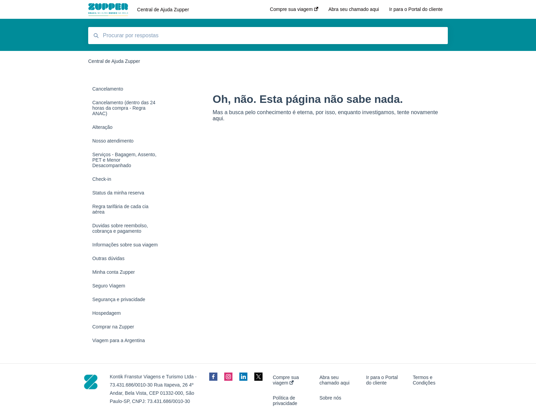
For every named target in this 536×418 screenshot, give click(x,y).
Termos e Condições (424, 380)
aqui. (219, 118)
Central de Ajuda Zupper (163, 9)
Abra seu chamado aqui (335, 380)
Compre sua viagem (286, 380)
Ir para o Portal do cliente (382, 380)
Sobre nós (330, 398)
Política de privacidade (285, 400)
